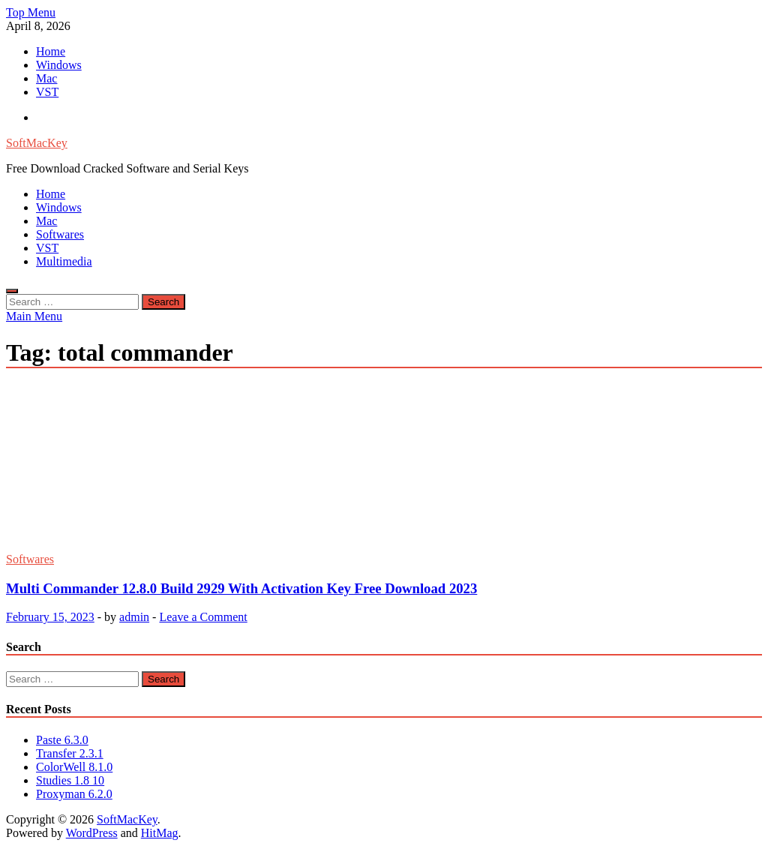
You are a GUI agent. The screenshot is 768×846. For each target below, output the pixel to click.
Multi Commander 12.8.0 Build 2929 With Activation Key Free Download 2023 (241, 588)
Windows (59, 64)
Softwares (60, 234)
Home (50, 51)
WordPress (92, 832)
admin (134, 616)
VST (47, 92)
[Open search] (12, 291)
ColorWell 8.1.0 (74, 766)
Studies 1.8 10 (70, 780)
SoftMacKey (37, 142)
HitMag (159, 832)
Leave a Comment (203, 616)
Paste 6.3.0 (62, 740)
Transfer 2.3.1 (70, 753)
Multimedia (64, 261)
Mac (46, 78)
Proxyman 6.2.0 (74, 794)
